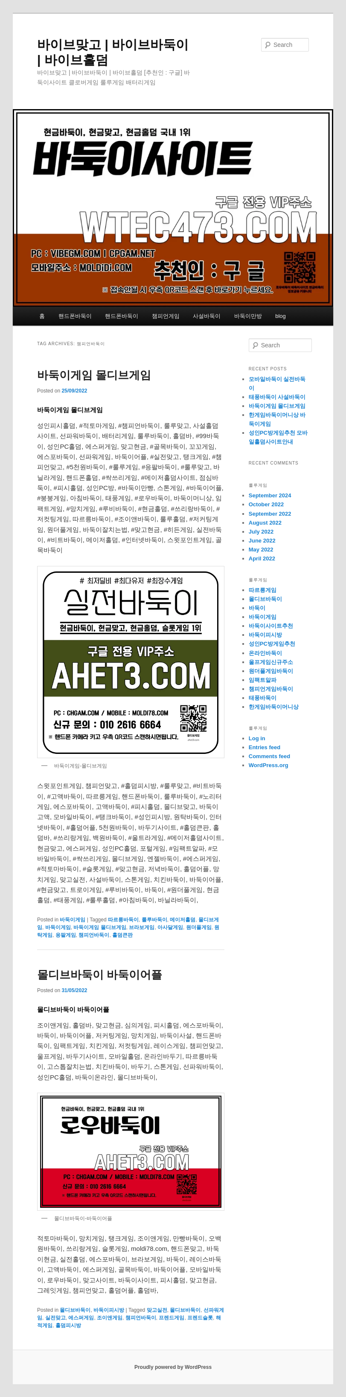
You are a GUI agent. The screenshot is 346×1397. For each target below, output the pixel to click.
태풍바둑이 (262, 698)
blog (280, 316)
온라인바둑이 (265, 653)
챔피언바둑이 (94, 935)
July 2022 (261, 531)
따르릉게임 (262, 590)
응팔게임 (65, 935)
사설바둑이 (207, 316)
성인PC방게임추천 (272, 644)
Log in (257, 738)
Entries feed (264, 747)
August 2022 (265, 523)
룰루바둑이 (154, 920)
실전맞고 (55, 1318)
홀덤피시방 (68, 1325)
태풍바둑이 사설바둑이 (277, 397)
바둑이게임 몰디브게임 (94, 375)
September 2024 (270, 495)
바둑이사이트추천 (271, 626)
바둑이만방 (248, 316)
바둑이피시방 (108, 1310)
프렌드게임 (171, 1318)
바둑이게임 (72, 920)
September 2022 (270, 514)
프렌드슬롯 (200, 1318)
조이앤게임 (109, 1318)
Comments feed (270, 756)
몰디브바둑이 (75, 1310)
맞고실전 (157, 1310)
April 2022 (262, 558)
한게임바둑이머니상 (274, 707)
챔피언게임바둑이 (271, 689)
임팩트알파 (262, 680)
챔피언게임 (166, 316)
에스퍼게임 (81, 1318)
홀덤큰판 (122, 935)
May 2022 (261, 549)
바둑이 (257, 608)
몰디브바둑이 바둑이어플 (99, 974)
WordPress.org (268, 765)
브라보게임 (141, 927)
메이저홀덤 (182, 920)
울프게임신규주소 (271, 662)
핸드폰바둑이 (75, 316)
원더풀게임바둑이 (271, 671)
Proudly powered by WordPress (173, 1367)
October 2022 (266, 504)
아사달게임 (170, 927)
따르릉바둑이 (123, 920)
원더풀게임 (199, 927)
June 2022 (262, 540)
